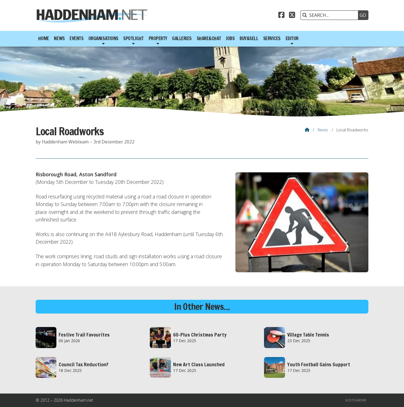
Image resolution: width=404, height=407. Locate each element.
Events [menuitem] (76, 38)
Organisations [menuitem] (103, 38)
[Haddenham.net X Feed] (292, 16)
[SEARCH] (331, 15)
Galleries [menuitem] (182, 38)
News (323, 129)
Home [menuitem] (43, 38)
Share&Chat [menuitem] (209, 38)
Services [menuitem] (272, 38)
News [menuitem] (59, 38)
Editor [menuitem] (292, 38)
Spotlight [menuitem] (133, 38)
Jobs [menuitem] (230, 38)
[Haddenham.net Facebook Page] (281, 16)
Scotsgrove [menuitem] (355, 400)
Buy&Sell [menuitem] (249, 38)
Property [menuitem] (158, 38)
